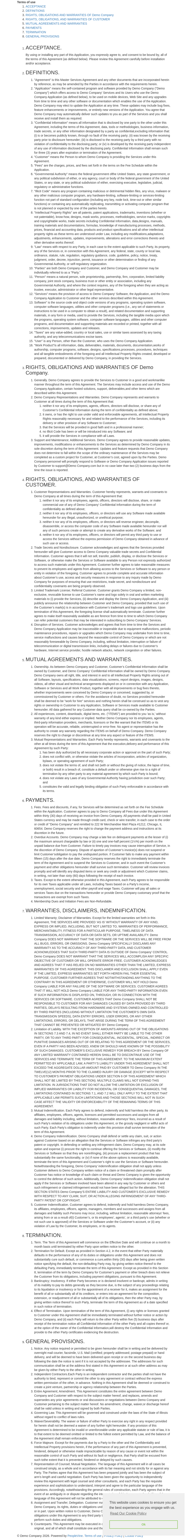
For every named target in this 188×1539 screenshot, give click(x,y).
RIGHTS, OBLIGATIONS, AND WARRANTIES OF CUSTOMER (68, 19)
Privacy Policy (113, 1536)
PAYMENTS (34, 28)
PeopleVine (75, 1536)
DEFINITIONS (35, 10)
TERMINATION (36, 32)
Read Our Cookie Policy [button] (128, 1513)
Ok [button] (143, 1524)
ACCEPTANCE (36, 6)
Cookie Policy (134, 1536)
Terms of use (92, 1536)
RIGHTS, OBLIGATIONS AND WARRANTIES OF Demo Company (70, 15)
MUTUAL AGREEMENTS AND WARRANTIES (56, 23)
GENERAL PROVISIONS (42, 36)
